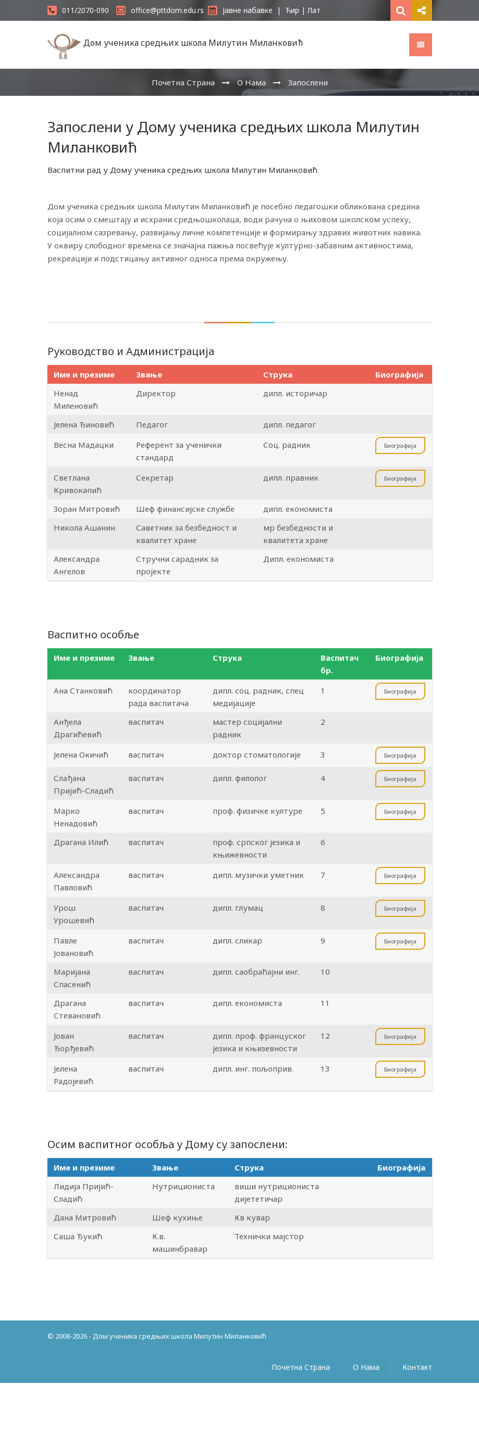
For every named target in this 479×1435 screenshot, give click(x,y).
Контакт (417, 1367)
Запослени (308, 82)
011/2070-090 (78, 10)
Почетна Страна (183, 82)
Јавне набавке (240, 10)
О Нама (251, 82)
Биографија (400, 445)
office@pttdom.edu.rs (160, 10)
